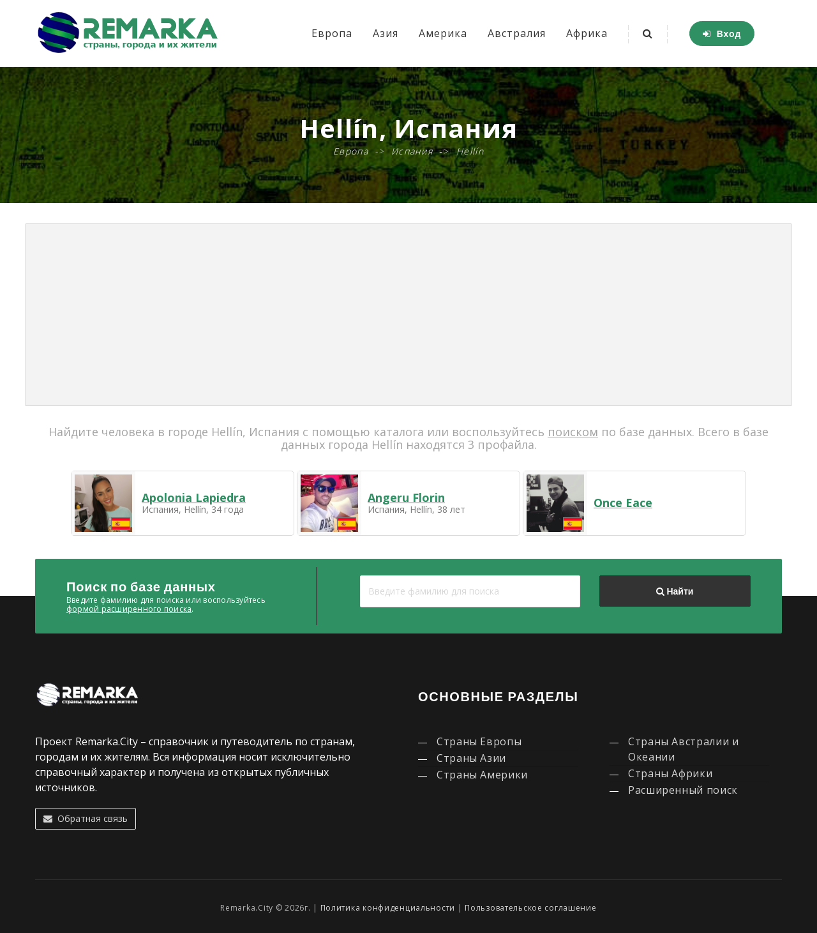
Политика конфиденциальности (387, 907)
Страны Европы (479, 741)
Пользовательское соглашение (530, 907)
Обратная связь (85, 818)
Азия (385, 33)
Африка (587, 33)
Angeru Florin (406, 497)
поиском (573, 431)
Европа (331, 33)
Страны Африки (670, 773)
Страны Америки (482, 775)
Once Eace (623, 502)
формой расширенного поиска (128, 608)
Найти (674, 591)
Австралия (517, 33)
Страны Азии (471, 758)
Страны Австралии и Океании (683, 749)
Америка (443, 33)
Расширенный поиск (683, 790)
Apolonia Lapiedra (194, 497)
